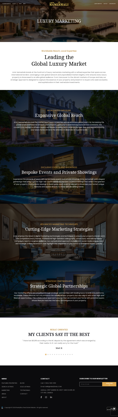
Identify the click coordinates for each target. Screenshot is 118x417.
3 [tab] (50, 354)
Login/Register (112, 3)
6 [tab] (56, 354)
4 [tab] (52, 354)
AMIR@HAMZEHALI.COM (53, 387)
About (24, 3)
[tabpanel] (59, 344)
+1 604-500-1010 (50, 383)
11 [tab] (67, 354)
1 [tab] (45, 354)
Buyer (20, 3)
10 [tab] (65, 354)
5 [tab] (54, 354)
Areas (4, 394)
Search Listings (8, 387)
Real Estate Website (29, 407)
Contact (105, 3)
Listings (14, 3)
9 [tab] (63, 354)
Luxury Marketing (98, 3)
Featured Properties (7, 3)
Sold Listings (25, 387)
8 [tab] (61, 354)
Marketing (6, 390)
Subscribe (109, 384)
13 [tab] (72, 354)
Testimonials (25, 390)
